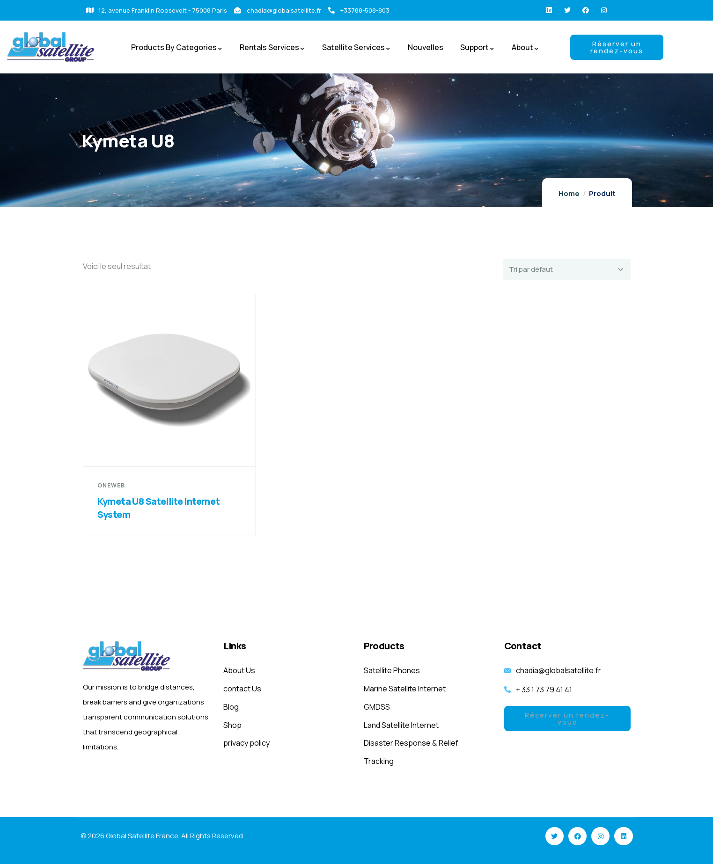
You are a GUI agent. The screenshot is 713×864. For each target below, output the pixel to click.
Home (569, 193)
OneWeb (111, 485)
